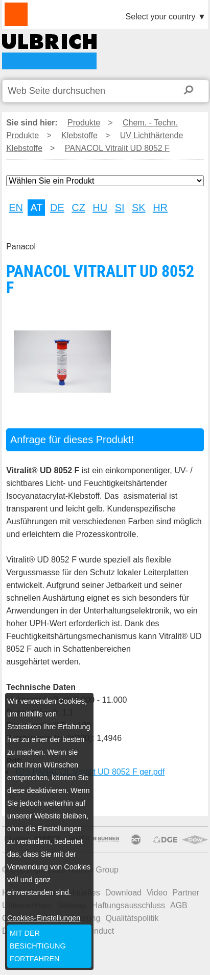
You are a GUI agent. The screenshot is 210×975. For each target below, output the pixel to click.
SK (139, 207)
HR (160, 207)
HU (99, 207)
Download (123, 892)
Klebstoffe (79, 135)
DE (57, 207)
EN (16, 207)
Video (157, 892)
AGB (179, 905)
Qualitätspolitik (131, 918)
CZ (78, 207)
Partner (186, 892)
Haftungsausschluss (128, 905)
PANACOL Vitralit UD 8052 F (49, 51)
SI (120, 207)
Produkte (83, 122)
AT (36, 207)
